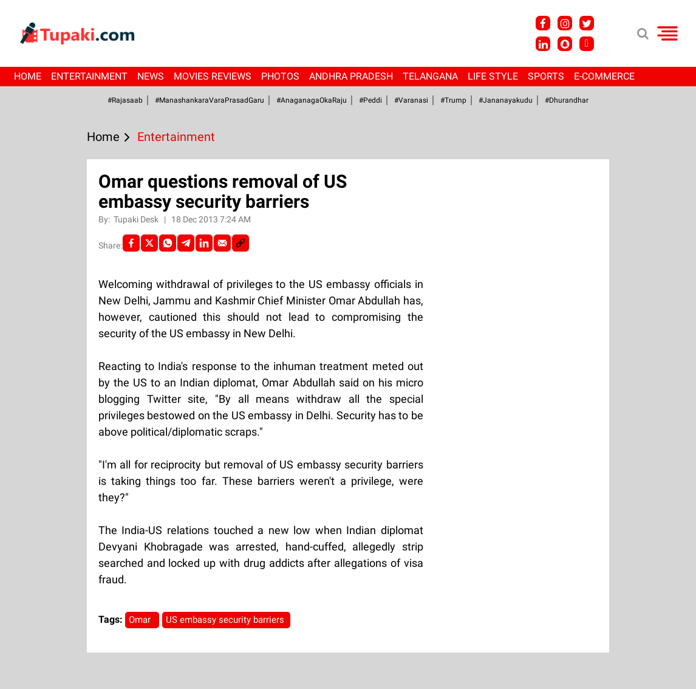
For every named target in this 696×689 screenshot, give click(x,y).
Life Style (493, 76)
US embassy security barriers (226, 619)
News (150, 76)
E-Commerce (604, 76)
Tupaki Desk (137, 219)
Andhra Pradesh (351, 76)
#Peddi (370, 100)
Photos (280, 76)
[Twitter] (149, 243)
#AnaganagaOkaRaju (311, 100)
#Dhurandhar (567, 100)
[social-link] (240, 243)
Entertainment (89, 76)
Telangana (430, 76)
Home (27, 76)
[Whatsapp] (168, 243)
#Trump (453, 100)
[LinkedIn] (204, 243)
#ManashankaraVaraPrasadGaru (209, 100)
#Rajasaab (125, 100)
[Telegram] (186, 243)
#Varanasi (411, 100)
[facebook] (131, 243)
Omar (142, 619)
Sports (546, 76)
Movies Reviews (212, 76)
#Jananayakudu (506, 100)
